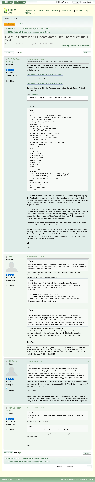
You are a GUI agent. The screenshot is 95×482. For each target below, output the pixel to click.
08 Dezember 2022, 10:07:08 (35, 408)
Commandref (67, 10)
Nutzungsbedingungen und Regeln (74, 479)
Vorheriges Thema (69, 46)
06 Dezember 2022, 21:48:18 (35, 256)
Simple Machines (18, 479)
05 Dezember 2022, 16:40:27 (35, 59)
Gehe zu (59, 466)
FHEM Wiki (81, 10)
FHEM (55, 10)
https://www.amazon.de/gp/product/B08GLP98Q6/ (45, 83)
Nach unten (8, 52)
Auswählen (35, 95)
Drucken (87, 52)
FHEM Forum (9, 11)
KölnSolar (12, 361)
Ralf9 (10, 257)
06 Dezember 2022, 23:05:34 (35, 361)
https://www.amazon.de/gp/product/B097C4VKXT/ (45, 74)
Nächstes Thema (83, 46)
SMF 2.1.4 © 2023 (7, 479)
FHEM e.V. (30, 13)
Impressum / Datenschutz (38, 10)
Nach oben (8, 453)
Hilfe (61, 479)
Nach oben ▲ (89, 479)
